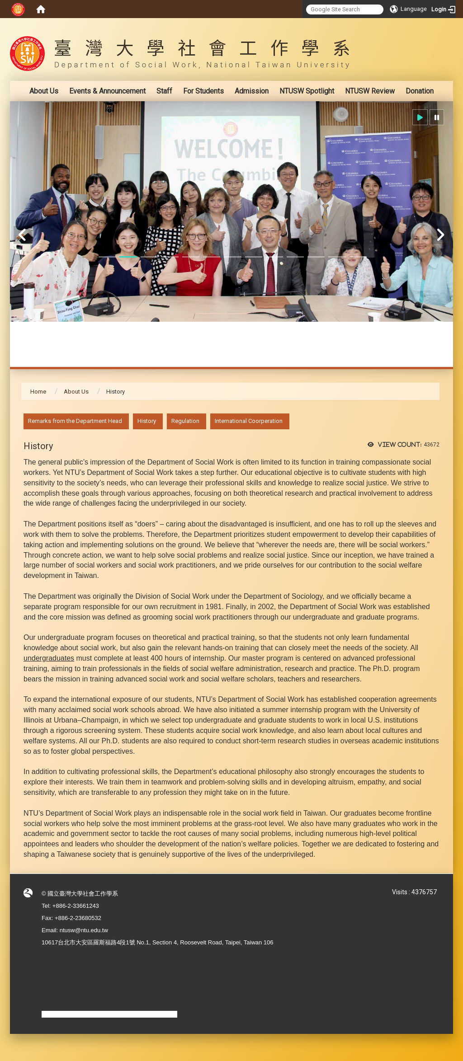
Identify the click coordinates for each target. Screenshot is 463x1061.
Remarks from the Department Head (75, 421)
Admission (252, 91)
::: (435, 24)
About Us (43, 91)
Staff (164, 91)
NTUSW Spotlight (306, 91)
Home (38, 391)
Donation (420, 91)
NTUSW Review (370, 91)
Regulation (185, 421)
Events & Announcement (107, 91)
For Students (203, 91)
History (146, 421)
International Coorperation (249, 421)
